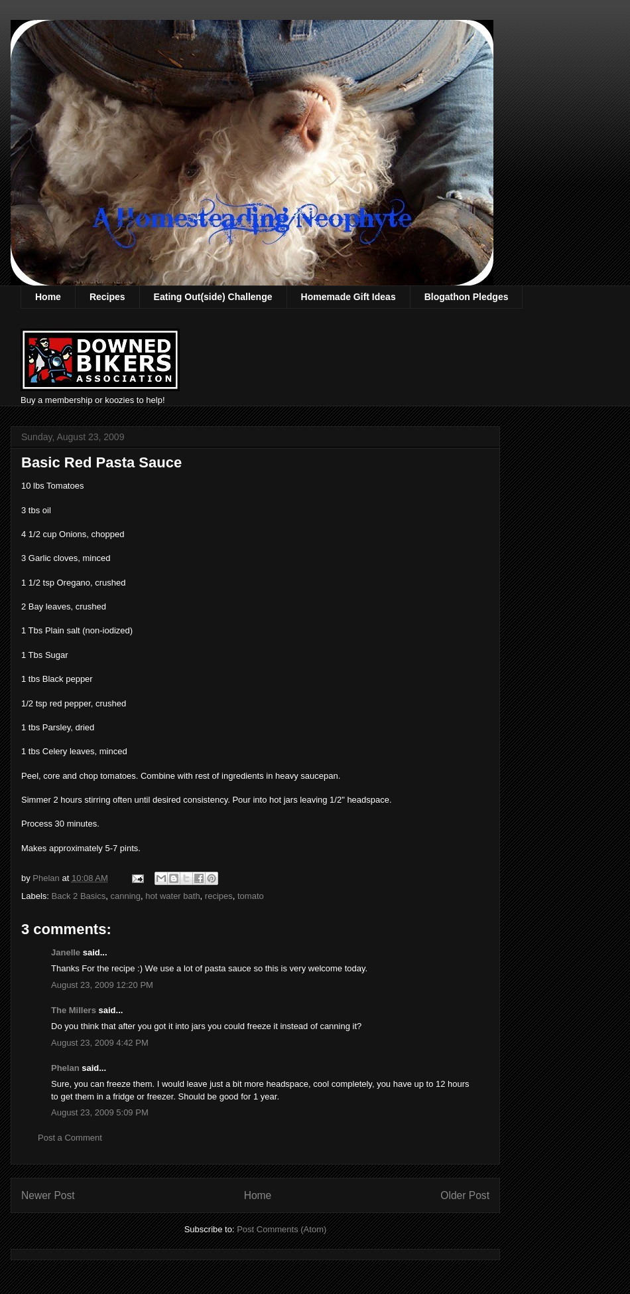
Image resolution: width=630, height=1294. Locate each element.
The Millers (73, 1010)
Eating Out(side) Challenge (213, 296)
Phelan (65, 1068)
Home (48, 296)
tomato (250, 896)
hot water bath (172, 896)
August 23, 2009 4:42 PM (100, 1043)
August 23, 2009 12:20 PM (102, 985)
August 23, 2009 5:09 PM (100, 1112)
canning (125, 896)
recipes (219, 896)
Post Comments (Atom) (281, 1229)
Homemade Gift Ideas (348, 296)
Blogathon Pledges (466, 296)
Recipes (107, 296)
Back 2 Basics (79, 896)
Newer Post (48, 1195)
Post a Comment (70, 1138)
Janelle (65, 952)
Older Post (464, 1195)
